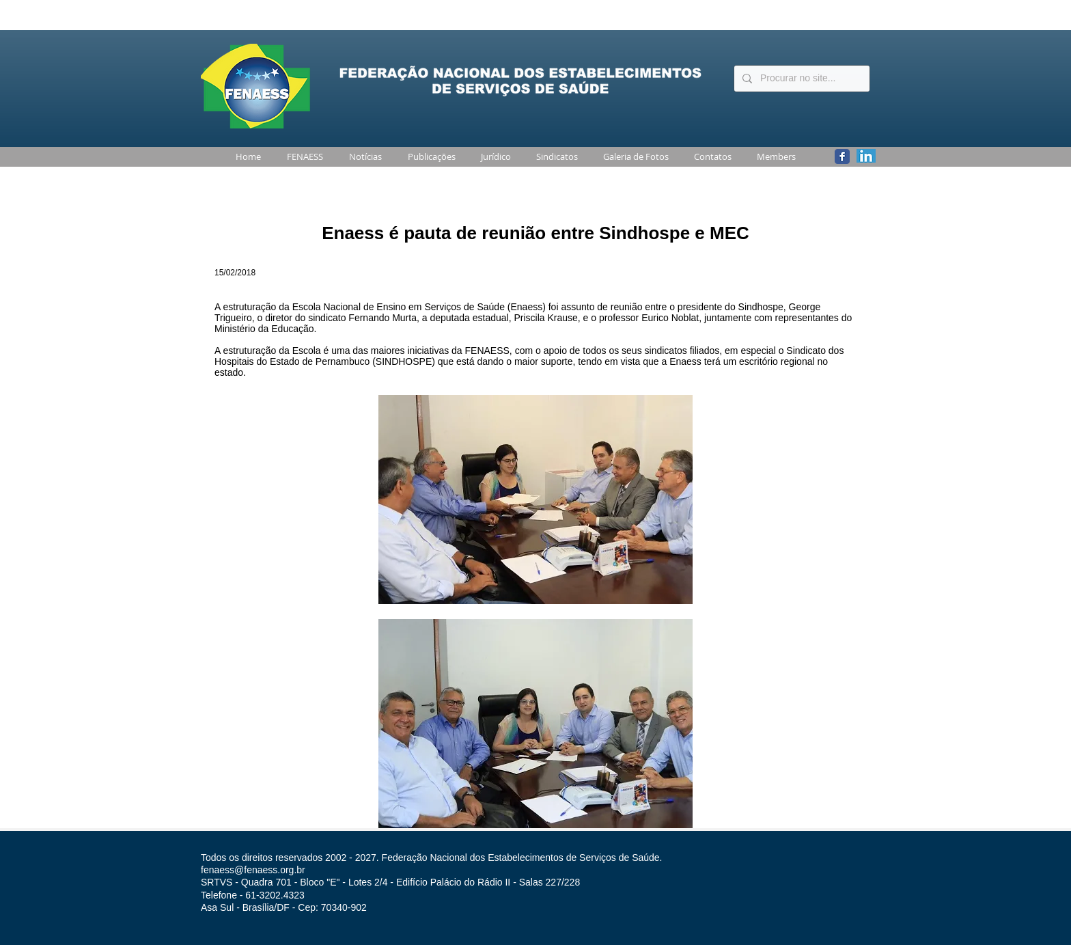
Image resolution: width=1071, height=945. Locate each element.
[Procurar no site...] (800, 79)
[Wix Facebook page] (842, 156)
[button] (302, 157)
